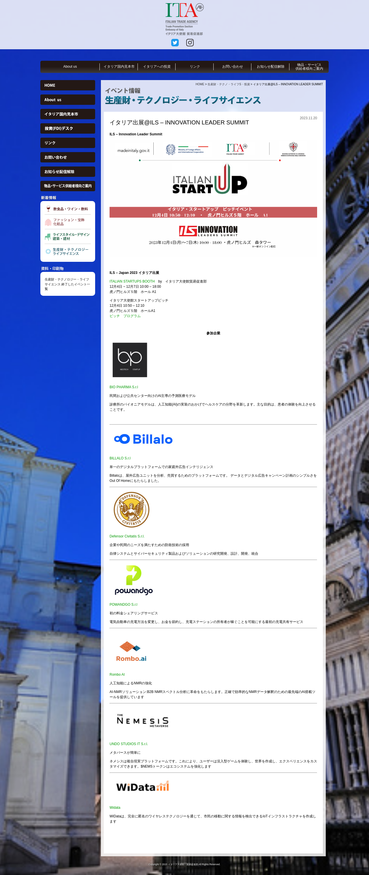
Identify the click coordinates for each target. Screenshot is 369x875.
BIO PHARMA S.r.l (124, 387)
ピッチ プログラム (125, 316)
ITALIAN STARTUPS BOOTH (132, 281)
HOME (199, 84)
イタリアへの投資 (157, 67)
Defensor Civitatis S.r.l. (127, 536)
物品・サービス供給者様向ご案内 (309, 67)
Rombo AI (117, 675)
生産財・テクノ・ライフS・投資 (229, 84)
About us (70, 67)
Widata (115, 808)
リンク (195, 67)
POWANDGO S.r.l (123, 605)
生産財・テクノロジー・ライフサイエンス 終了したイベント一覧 (67, 284)
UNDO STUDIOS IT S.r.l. (129, 744)
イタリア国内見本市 (119, 67)
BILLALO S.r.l (120, 458)
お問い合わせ (232, 67)
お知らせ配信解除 (271, 67)
